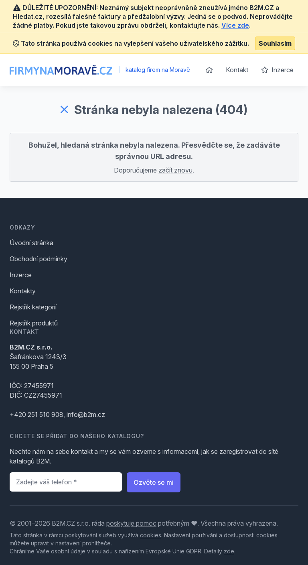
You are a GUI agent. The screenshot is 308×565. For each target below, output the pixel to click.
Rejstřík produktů (34, 323)
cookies (150, 535)
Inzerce (277, 70)
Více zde (235, 25)
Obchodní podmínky (38, 259)
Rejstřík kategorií (33, 307)
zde (229, 551)
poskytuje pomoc (131, 523)
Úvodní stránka (31, 243)
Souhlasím (275, 43)
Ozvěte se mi (154, 482)
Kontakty (23, 291)
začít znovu (175, 170)
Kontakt (237, 70)
